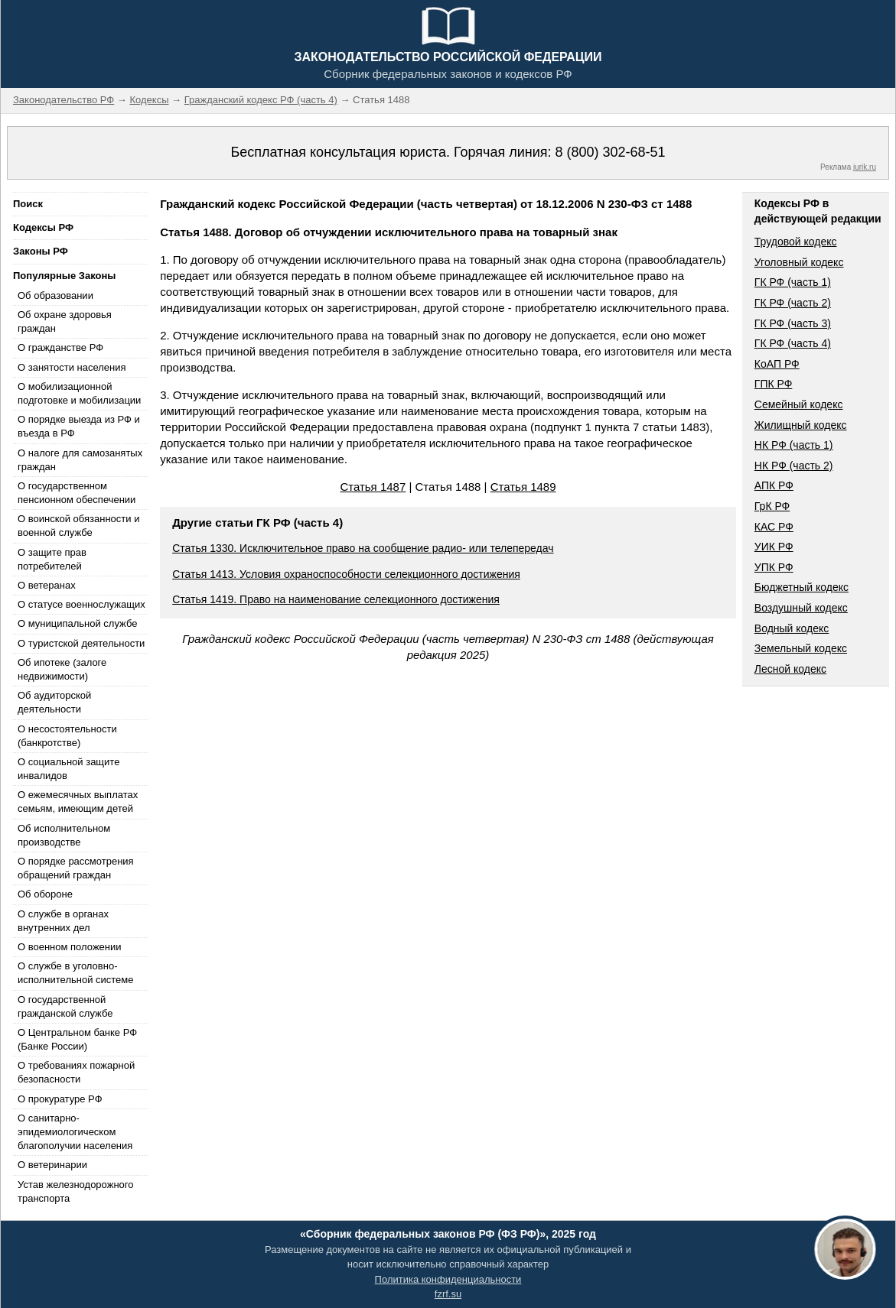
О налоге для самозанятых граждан (80, 459)
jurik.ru (864, 167)
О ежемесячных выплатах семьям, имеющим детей (78, 801)
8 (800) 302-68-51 (610, 152)
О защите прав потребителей (52, 559)
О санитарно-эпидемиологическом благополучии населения (75, 1131)
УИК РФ (773, 546)
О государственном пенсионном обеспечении (76, 492)
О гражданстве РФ (60, 347)
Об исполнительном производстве (64, 835)
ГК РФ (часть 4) (792, 343)
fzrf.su (448, 1294)
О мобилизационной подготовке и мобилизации (79, 393)
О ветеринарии (52, 1164)
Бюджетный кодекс (801, 587)
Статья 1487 (373, 486)
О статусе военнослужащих (81, 604)
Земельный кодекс (800, 648)
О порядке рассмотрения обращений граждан (76, 868)
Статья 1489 (523, 486)
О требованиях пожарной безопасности (76, 1072)
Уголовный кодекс (799, 262)
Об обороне (45, 894)
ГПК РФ (773, 384)
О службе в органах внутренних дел (63, 920)
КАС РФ (773, 527)
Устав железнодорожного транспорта (75, 1191)
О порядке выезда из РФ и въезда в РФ (79, 426)
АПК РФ (773, 485)
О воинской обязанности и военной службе (78, 525)
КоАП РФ (777, 364)
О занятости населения (72, 367)
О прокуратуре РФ (60, 1099)
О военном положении (70, 947)
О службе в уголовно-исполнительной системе (76, 972)
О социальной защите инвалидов (68, 768)
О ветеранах (47, 585)
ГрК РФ (772, 506)
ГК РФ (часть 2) (792, 303)
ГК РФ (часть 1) (792, 282)
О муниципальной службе (77, 623)
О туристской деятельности (81, 643)
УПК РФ (773, 567)
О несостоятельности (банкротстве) (67, 735)
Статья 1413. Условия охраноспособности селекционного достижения (346, 574)
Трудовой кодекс (795, 241)
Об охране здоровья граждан (65, 321)
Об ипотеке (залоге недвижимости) (62, 669)
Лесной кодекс (790, 669)
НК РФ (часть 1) (793, 445)
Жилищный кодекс (800, 425)
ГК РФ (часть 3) (792, 323)
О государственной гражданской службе (65, 1006)
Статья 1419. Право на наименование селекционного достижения (336, 599)
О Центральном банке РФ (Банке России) (77, 1039)
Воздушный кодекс (801, 608)
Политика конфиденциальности (448, 1279)
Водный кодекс (791, 628)
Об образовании (55, 295)
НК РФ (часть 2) (793, 465)
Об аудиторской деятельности (54, 702)
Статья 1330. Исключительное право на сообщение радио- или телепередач (362, 548)
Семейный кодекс (798, 404)
